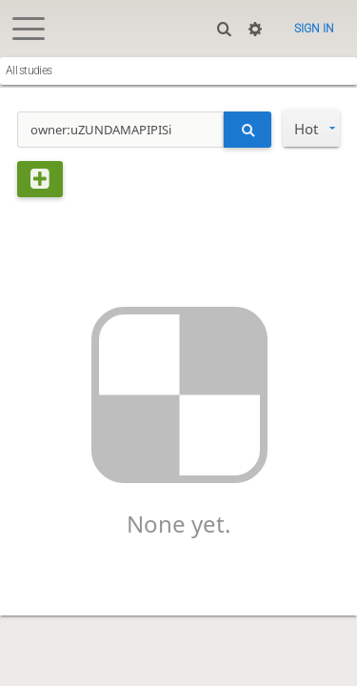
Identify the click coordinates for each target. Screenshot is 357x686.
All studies (28, 70)
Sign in (314, 28)
